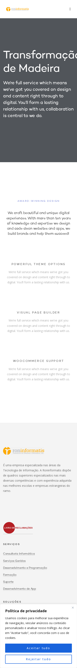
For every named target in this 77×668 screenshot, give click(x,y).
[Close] (72, 607)
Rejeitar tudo (38, 659)
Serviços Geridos (14, 561)
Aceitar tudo (38, 648)
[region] (38, 636)
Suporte (8, 581)
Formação (9, 574)
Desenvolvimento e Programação (25, 568)
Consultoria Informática (19, 553)
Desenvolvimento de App (19, 588)
